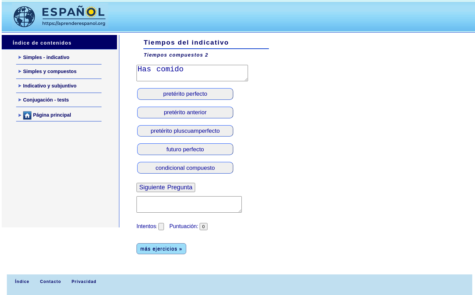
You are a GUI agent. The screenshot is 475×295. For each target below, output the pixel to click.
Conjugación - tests (44, 100)
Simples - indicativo (44, 57)
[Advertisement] (243, 15)
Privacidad (84, 281)
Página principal (45, 115)
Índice (21, 281)
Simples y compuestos (47, 71)
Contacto (50, 281)
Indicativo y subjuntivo (47, 85)
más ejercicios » (161, 248)
